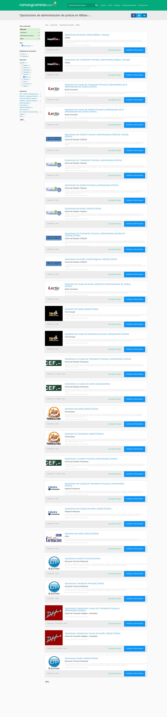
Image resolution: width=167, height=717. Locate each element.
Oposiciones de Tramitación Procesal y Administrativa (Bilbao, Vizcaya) (97, 60)
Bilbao (27, 77)
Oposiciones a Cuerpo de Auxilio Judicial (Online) (87, 384)
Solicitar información (134, 50)
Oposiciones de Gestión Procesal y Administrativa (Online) (91, 185)
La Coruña (27, 84)
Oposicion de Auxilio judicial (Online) (81, 409)
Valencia (26, 67)
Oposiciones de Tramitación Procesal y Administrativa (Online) (93, 160)
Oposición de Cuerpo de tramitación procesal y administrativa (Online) (97, 334)
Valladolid (26, 72)
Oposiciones (27, 46)
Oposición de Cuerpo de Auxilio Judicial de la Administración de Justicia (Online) (98, 285)
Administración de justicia (67, 25)
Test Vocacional (142, 5)
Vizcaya (26, 74)
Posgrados (117, 5)
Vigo (25, 81)
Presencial (24, 56)
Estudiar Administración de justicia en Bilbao (77, 45)
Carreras (103, 5)
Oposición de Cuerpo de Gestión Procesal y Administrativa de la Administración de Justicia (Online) (94, 110)
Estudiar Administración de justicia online (76, 96)
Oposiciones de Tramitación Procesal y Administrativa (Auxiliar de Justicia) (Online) (95, 234)
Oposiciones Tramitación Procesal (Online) (84, 583)
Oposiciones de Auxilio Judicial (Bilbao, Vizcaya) (87, 35)
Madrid (25, 65)
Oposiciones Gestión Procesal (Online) (82, 558)
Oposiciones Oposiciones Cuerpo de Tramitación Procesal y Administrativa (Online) (92, 609)
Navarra (26, 79)
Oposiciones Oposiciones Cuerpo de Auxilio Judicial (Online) (92, 633)
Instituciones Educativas (129, 5)
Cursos (110, 5)
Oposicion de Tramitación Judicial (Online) (84, 434)
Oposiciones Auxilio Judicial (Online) (81, 658)
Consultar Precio (114, 50)
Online (23, 54)
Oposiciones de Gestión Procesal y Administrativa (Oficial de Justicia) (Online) (97, 135)
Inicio (46, 25)
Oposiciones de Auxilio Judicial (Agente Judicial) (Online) (91, 259)
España (22, 63)
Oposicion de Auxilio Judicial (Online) (82, 533)
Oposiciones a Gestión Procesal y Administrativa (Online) (91, 459)
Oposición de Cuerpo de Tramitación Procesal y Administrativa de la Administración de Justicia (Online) (96, 85)
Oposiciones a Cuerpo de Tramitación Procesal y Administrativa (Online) (98, 359)
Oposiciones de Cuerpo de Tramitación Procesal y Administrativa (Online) (94, 484)
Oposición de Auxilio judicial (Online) (81, 309)
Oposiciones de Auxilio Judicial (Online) (83, 208)
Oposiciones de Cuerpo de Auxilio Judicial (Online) (88, 508)
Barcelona (26, 70)
